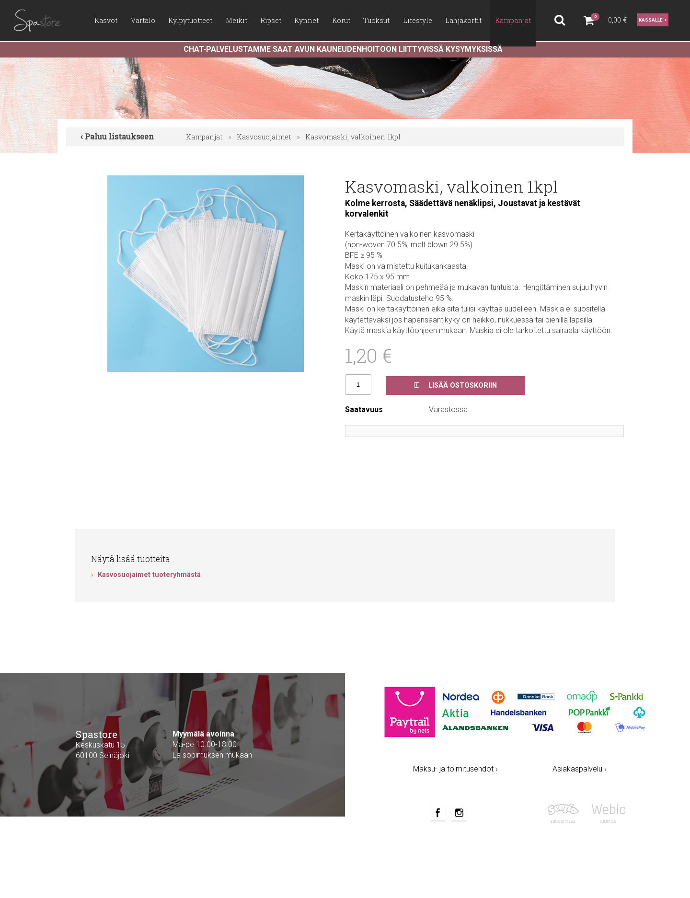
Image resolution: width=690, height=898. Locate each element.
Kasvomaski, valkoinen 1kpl (353, 136)
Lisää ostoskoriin (455, 385)
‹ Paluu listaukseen (117, 136)
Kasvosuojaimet (264, 136)
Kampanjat (204, 136)
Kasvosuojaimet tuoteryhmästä (149, 575)
